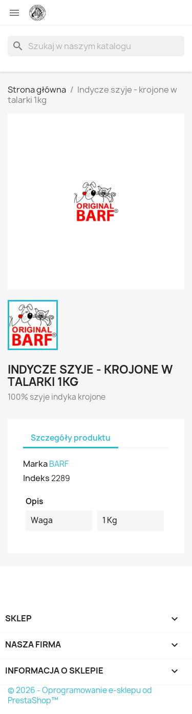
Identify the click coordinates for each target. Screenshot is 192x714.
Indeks (36, 478)
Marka (35, 464)
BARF (59, 464)
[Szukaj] (96, 46)
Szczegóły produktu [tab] (71, 437)
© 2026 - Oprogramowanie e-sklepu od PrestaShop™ (80, 695)
